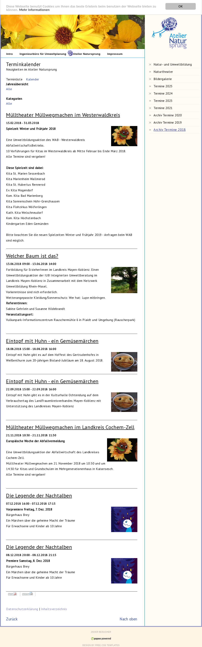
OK (180, 6)
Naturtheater (163, 71)
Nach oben (128, 618)
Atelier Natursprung (87, 53)
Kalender (32, 79)
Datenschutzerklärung (22, 608)
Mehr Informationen (34, 9)
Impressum (115, 53)
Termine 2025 (163, 85)
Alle (9, 88)
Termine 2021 (163, 107)
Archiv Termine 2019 (168, 122)
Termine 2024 (163, 93)
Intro (9, 53)
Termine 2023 (163, 100)
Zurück (11, 618)
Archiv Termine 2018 (170, 129)
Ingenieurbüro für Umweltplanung (43, 53)
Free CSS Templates (107, 645)
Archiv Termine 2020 (168, 115)
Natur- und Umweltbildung (173, 64)
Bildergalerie (163, 78)
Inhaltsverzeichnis (54, 608)
